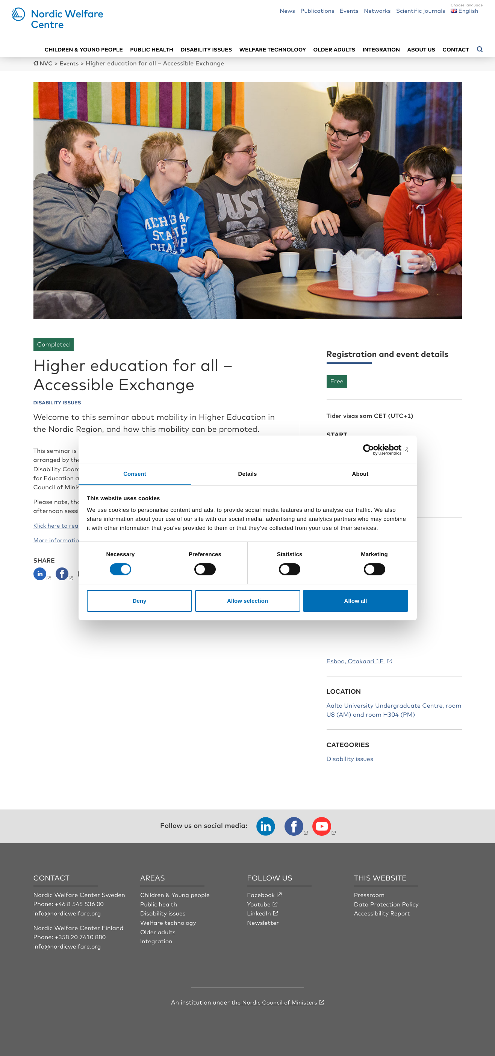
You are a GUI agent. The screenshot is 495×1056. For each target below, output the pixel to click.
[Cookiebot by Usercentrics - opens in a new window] (375, 449)
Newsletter (263, 921)
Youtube (259, 903)
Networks (377, 10)
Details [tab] (247, 474)
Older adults (334, 49)
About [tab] (360, 474)
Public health (151, 49)
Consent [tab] (134, 474)
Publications (317, 10)
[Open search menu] (480, 49)
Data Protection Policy (387, 903)
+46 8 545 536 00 (80, 903)
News (287, 10)
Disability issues (206, 49)
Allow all (355, 601)
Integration (381, 49)
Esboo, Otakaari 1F (356, 660)
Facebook (261, 894)
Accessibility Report (383, 912)
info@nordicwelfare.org (68, 912)
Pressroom (370, 894)
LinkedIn (259, 912)
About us (421, 49)
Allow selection (247, 601)
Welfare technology (272, 49)
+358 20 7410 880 (81, 936)
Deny (140, 601)
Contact (456, 49)
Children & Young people (176, 894)
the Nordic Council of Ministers (274, 1001)
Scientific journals (420, 10)
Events (349, 10)
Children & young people (84, 49)
